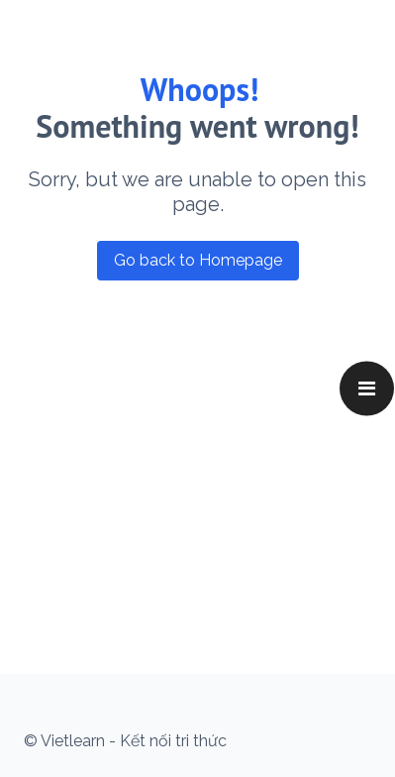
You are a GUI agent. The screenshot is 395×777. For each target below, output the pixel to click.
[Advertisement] (185, 410)
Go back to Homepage (198, 260)
